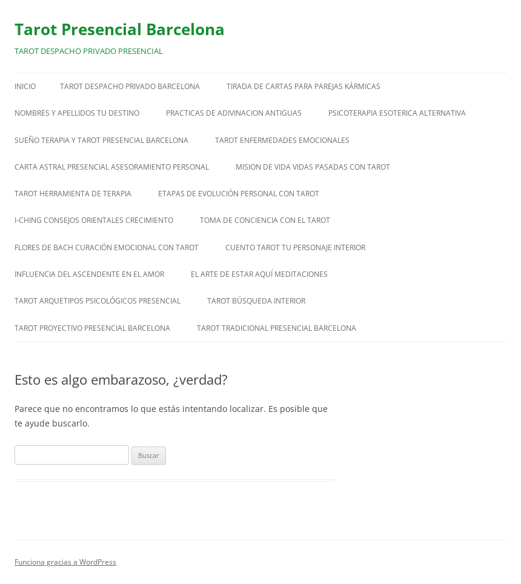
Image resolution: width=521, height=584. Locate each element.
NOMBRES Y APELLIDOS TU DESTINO (77, 113)
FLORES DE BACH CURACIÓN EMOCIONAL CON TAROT (107, 247)
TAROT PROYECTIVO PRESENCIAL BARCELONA (92, 328)
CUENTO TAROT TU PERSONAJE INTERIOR (295, 247)
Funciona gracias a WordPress (65, 562)
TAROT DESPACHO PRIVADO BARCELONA (130, 86)
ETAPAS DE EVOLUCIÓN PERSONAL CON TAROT (238, 193)
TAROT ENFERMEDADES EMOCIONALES (282, 140)
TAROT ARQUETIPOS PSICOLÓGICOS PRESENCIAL (98, 301)
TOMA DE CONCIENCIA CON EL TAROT (265, 220)
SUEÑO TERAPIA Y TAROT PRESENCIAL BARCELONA (101, 140)
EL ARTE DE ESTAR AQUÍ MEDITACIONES (259, 274)
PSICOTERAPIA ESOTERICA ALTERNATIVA (397, 113)
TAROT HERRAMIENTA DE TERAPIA (73, 193)
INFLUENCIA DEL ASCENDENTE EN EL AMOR (89, 274)
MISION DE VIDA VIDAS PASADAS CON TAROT (313, 167)
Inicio (25, 86)
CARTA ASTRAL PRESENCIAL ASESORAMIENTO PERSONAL (112, 167)
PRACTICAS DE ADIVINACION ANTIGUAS (234, 113)
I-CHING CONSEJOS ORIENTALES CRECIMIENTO (94, 220)
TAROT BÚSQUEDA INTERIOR (256, 301)
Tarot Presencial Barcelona (120, 29)
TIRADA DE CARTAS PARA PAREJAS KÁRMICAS (303, 86)
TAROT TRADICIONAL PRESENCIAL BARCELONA (276, 328)
